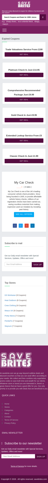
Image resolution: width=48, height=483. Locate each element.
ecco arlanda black (25, 21)
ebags (36, 21)
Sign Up (37, 265)
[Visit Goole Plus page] (27, 226)
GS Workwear (15, 295)
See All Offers (24, 214)
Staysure (13, 326)
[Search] (43, 17)
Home (6, 404)
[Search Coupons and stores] (21, 17)
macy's (5, 24)
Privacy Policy (10, 423)
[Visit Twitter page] (21, 226)
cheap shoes (11, 21)
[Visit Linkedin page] (32, 226)
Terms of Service (11, 420)
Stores (7, 407)
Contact (7, 417)
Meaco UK (14, 311)
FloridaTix (14, 321)
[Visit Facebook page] (15, 226)
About (6, 413)
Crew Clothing (15, 305)
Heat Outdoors (16, 300)
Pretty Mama (15, 316)
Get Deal (24, 54)
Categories (8, 410)
